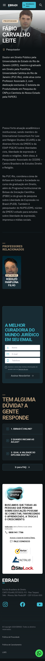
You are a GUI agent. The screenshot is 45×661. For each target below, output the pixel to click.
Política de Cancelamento (12, 645)
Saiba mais (9, 527)
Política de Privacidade (10, 637)
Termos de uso (23, 369)
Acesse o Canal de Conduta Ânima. (22, 538)
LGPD (4, 652)
